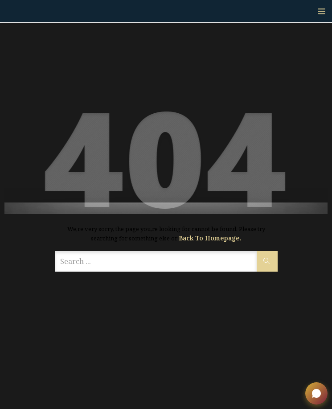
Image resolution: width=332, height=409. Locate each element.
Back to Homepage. (210, 238)
